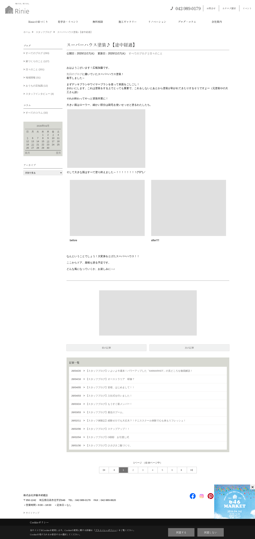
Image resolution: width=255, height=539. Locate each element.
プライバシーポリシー (105, 530)
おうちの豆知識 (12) (37, 85)
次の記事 (189, 347)
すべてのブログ (138, 53)
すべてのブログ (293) (37, 53)
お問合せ (211, 8)
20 (32, 144)
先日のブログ (74, 74)
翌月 (58, 152)
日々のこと (156, 53)
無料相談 (98, 22)
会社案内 (217, 22)
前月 (27, 152)
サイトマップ (32, 513)
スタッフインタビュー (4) (40, 93)
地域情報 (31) (33, 77)
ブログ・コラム (187, 22)
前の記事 (106, 347)
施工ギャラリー (127, 22)
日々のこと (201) (35, 69)
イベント (247, 8)
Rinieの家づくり (38, 22)
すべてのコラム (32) (37, 112)
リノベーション (157, 22)
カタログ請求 (229, 8)
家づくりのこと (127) (37, 61)
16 (48, 141)
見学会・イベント (68, 22)
